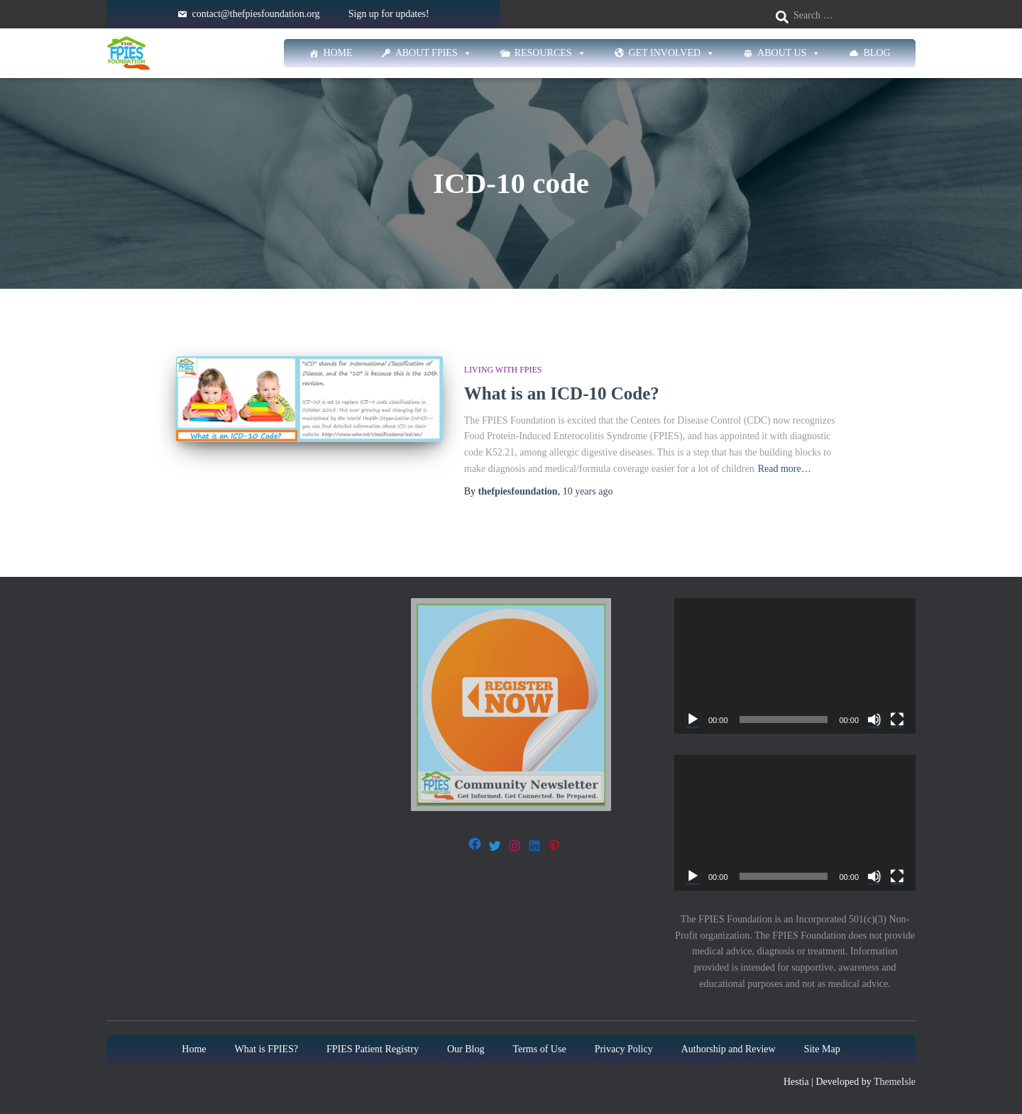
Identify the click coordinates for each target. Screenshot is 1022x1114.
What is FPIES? (266, 1049)
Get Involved (672, 53)
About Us (788, 53)
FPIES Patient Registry (372, 1049)
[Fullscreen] (897, 719)
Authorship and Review (728, 1049)
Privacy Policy (624, 1049)
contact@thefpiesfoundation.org (255, 14)
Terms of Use (539, 1049)
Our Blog (466, 1049)
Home (337, 53)
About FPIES (433, 53)
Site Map (822, 1049)
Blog (876, 53)
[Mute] (874, 719)
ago (588, 491)
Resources (550, 53)
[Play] (693, 719)
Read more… (784, 468)
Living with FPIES (503, 370)
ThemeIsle (895, 1081)
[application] (795, 666)
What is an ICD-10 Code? (561, 393)
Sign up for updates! (388, 14)
